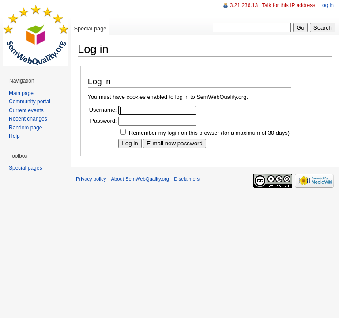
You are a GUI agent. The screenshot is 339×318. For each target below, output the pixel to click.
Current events (26, 110)
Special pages (25, 168)
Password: (103, 120)
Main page (21, 93)
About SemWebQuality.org (140, 179)
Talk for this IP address (288, 5)
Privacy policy (91, 179)
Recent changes (28, 119)
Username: (103, 109)
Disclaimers (187, 179)
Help (14, 136)
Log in (326, 5)
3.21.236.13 (244, 5)
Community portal (29, 101)
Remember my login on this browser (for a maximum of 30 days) (209, 132)
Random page (25, 128)
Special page (90, 28)
